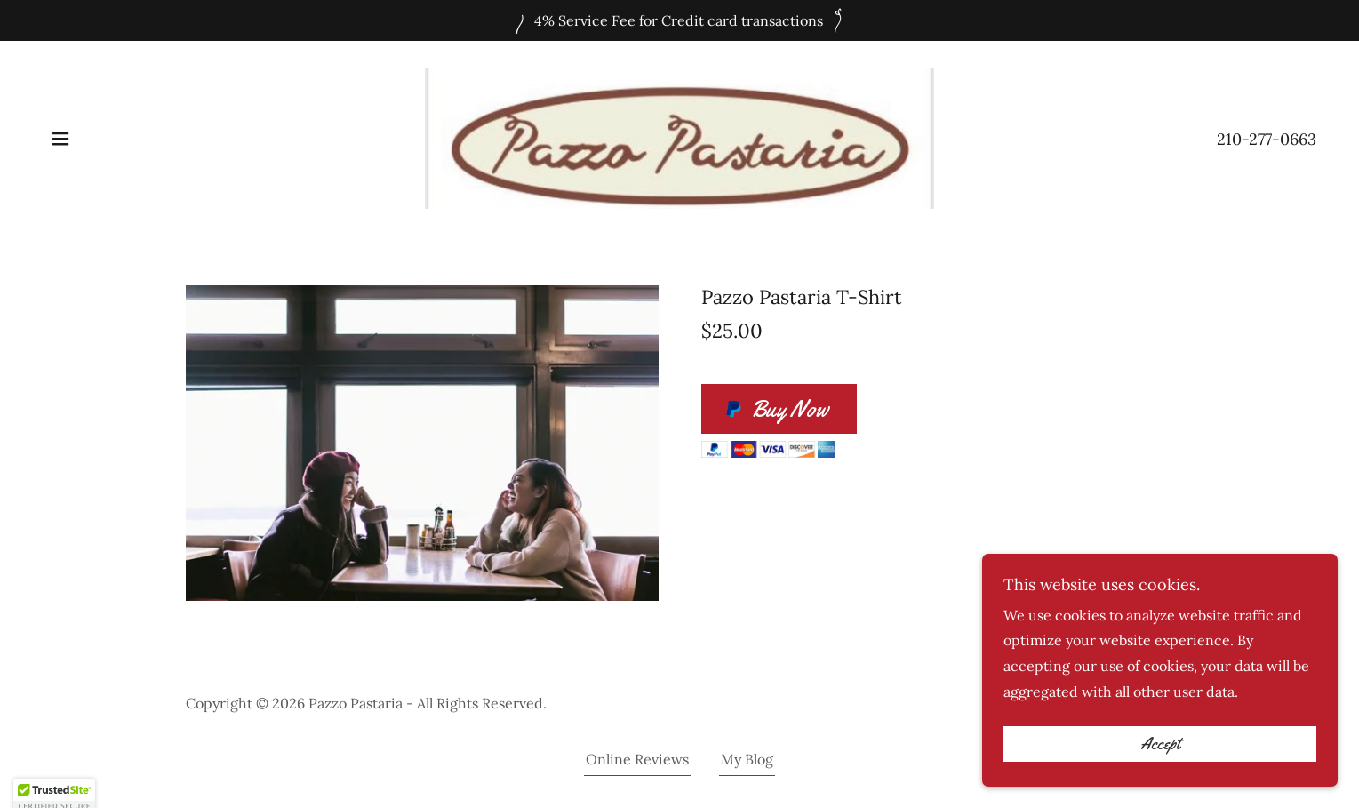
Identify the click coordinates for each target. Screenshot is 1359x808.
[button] (60, 138)
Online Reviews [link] (637, 759)
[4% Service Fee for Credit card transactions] (679, 20)
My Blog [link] (747, 759)
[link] (679, 137)
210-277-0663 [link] (1266, 139)
